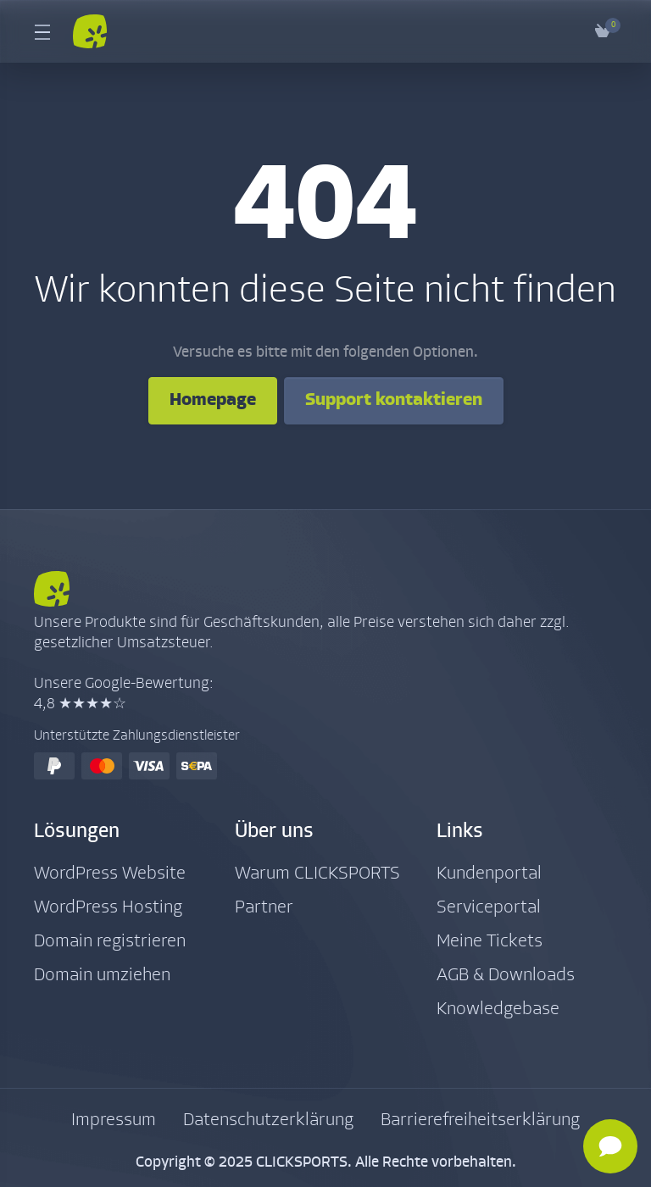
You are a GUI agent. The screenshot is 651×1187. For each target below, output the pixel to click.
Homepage (213, 400)
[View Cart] (602, 31)
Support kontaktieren (393, 400)
